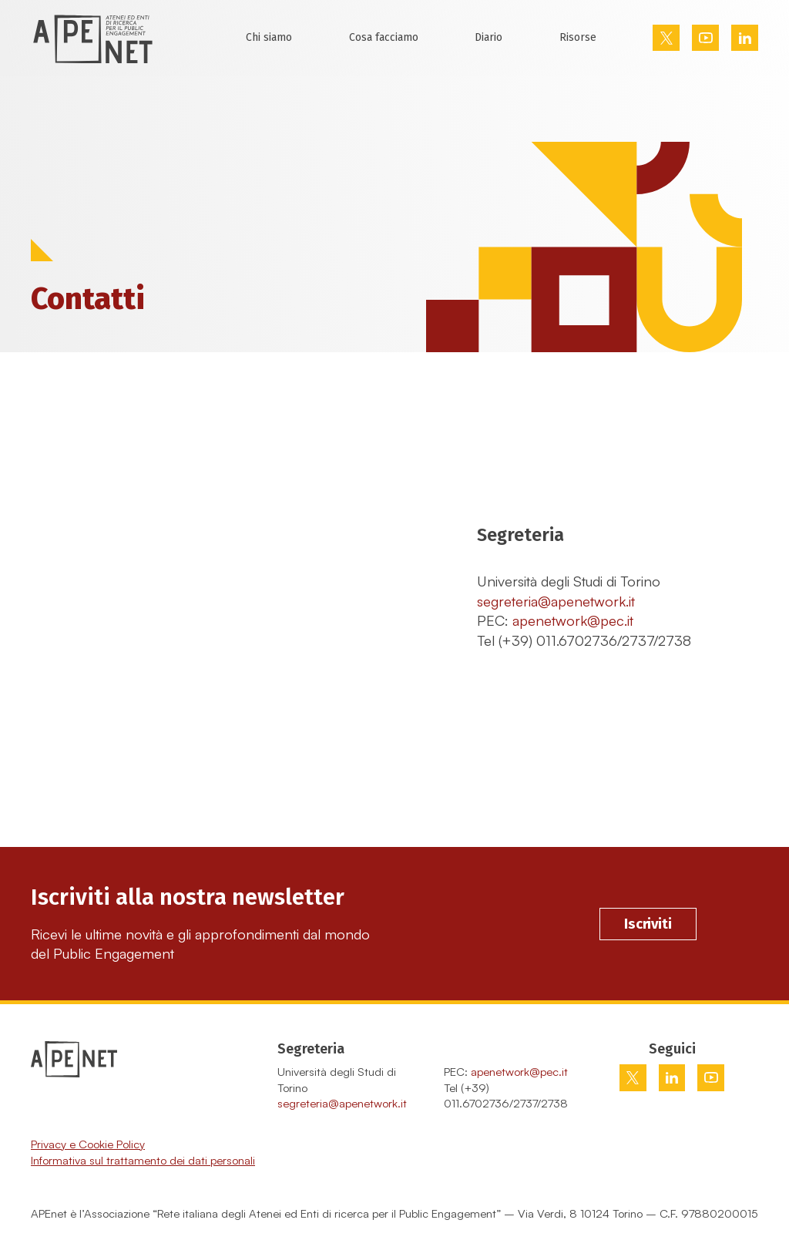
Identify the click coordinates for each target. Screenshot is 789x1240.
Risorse (577, 37)
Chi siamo (269, 37)
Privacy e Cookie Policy (88, 1144)
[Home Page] (92, 38)
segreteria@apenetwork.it (556, 601)
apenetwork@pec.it (572, 620)
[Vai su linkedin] (745, 38)
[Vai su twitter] (666, 38)
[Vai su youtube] (706, 37)
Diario (488, 37)
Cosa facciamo (383, 37)
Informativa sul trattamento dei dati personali (143, 1160)
